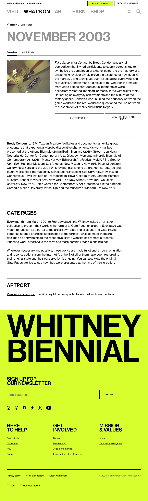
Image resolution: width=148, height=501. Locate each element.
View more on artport (21, 294)
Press (10, 454)
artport (13, 24)
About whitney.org (58, 475)
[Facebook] (24, 408)
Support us (58, 438)
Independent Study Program (67, 454)
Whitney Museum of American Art (25, 3)
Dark (11, 485)
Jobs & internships (62, 448)
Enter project (79, 118)
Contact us (12, 443)
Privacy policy (14, 475)
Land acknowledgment (110, 443)
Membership (59, 443)
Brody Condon (102, 62)
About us (103, 438)
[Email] (53, 394)
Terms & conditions (35, 475)
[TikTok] (32, 408)
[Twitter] (40, 408)
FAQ (9, 448)
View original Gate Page (123, 118)
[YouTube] (49, 408)
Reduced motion (30, 485)
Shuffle (129, 11)
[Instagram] (9, 408)
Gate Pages (26, 24)
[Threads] (16, 408)
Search (138, 11)
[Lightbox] (28, 76)
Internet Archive (57, 254)
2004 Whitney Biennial (58, 167)
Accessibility (13, 438)
